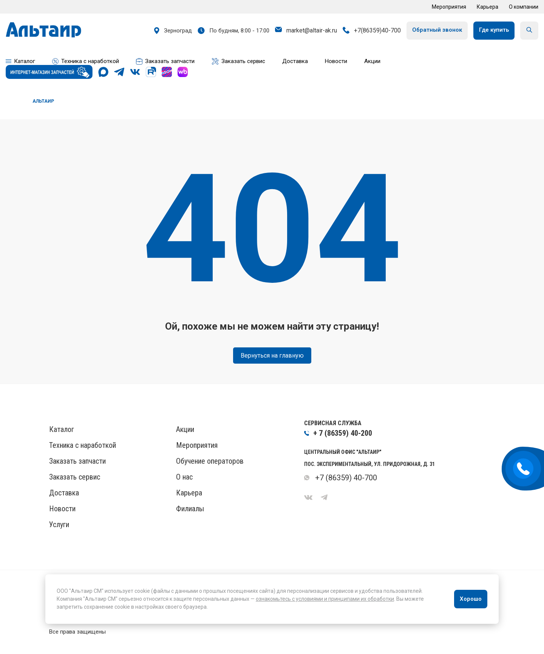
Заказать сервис (74, 476)
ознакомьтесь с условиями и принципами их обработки (325, 599)
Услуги (59, 524)
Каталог (61, 429)
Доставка (64, 492)
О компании (523, 7)
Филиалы (190, 508)
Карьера (487, 7)
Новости (62, 508)
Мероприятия (449, 7)
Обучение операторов (210, 461)
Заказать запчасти (77, 461)
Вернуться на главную (272, 355)
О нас (184, 476)
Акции (185, 429)
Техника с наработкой (82, 445)
